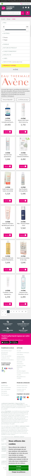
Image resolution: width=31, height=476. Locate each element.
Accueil (3, 19)
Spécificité (7, 55)
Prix (4, 23)
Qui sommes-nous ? (6, 351)
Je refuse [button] (18, 469)
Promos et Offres (9, 66)
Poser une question (6, 356)
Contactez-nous (5, 358)
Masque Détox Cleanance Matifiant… (23, 156)
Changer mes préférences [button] (18, 472)
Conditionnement (9, 51)
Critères (6, 34)
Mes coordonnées (6, 388)
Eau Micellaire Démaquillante (23, 190)
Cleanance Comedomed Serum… (8, 121)
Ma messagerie (5, 395)
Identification (4, 386)
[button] (7, 99)
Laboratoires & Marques (23, 353)
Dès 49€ (23, 323)
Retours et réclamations (7, 360)
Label (5, 58)
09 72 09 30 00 (23, 329)
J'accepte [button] (18, 466)
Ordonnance (20, 364)
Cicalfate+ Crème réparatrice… (8, 293)
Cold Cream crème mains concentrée (7, 190)
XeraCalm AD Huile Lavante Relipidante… (7, 259)
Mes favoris (4, 393)
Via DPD (7, 329)
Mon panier (4, 391)
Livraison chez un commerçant (21, 390)
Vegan (4, 40)
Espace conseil (21, 360)
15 (25, 312)
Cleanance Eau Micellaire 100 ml (23, 293)
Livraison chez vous (22, 388)
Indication (12, 62)
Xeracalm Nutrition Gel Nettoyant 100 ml (8, 225)
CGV (18, 369)
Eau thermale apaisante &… (8, 156)
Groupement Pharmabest (4, 353)
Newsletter (19, 362)
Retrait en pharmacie (22, 386)
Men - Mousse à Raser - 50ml (23, 225)
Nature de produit (10, 48)
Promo (5, 38)
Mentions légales (21, 371)
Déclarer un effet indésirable (21, 366)
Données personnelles (23, 373)
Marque (8, 19)
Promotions (20, 355)
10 (22, 312)
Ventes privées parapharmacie (21, 357)
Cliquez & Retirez (7, 323)
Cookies (19, 375)
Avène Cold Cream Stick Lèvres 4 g (23, 121)
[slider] (3, 30)
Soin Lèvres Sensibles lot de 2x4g (23, 259)
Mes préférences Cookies (21, 377)
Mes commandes (5, 389)
